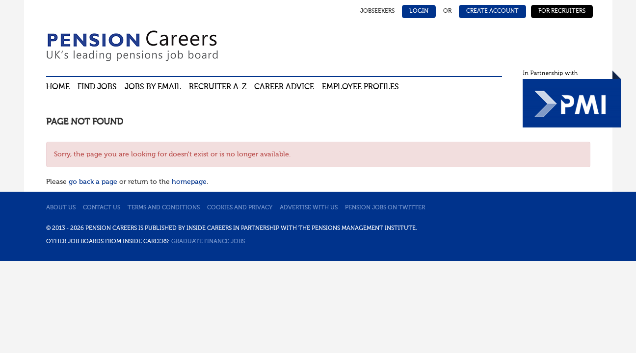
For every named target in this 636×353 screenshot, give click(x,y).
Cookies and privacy (239, 208)
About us (61, 208)
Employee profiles (360, 87)
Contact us (101, 208)
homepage (189, 181)
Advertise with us (309, 208)
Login (418, 11)
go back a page (93, 181)
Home (58, 87)
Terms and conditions (164, 208)
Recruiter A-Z (217, 87)
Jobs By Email (153, 87)
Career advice (284, 87)
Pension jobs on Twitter (385, 208)
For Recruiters (561, 11)
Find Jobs (97, 87)
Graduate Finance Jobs (208, 242)
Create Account (492, 11)
